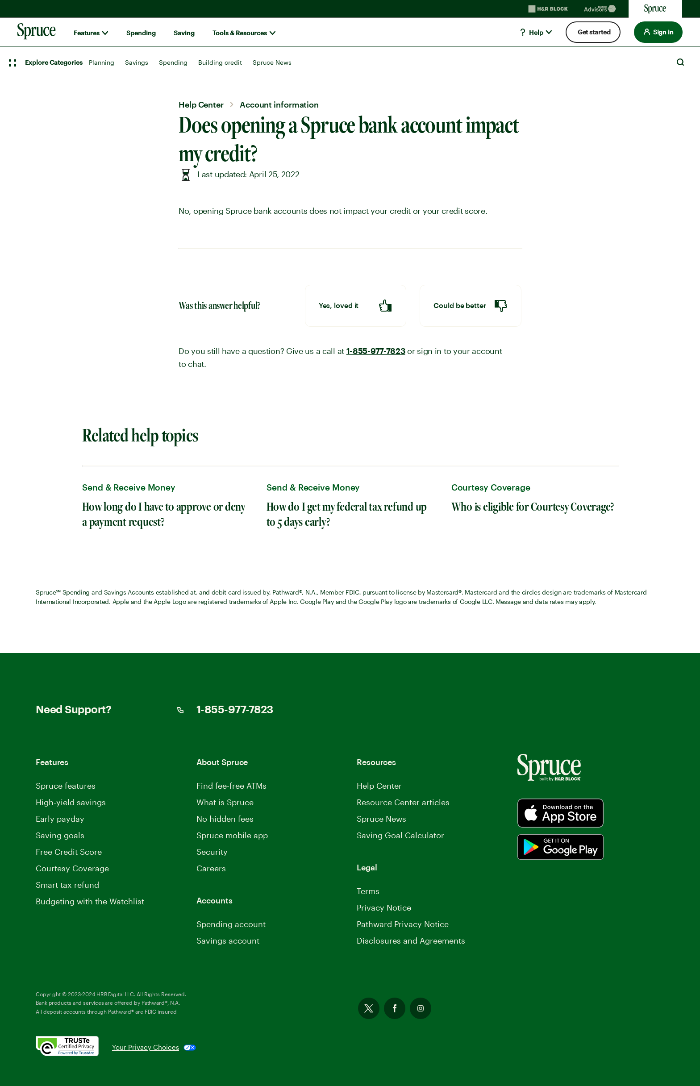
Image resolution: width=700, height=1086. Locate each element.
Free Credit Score (69, 852)
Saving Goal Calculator (400, 835)
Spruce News (272, 62)
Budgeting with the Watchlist (90, 901)
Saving (184, 33)
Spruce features (66, 786)
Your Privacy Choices (145, 1047)
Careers (211, 868)
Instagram (420, 1008)
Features (87, 33)
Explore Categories (54, 62)
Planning (101, 62)
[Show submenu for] (105, 33)
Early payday (60, 819)
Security (212, 852)
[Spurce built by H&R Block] (560, 813)
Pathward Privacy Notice (403, 924)
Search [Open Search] (680, 62)
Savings (136, 62)
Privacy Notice (384, 907)
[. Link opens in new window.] (74, 1047)
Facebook (394, 1008)
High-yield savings (71, 802)
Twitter (368, 1008)
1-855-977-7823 (375, 351)
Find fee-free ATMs (231, 786)
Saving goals (60, 835)
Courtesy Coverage (72, 868)
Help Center (379, 786)
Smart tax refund (67, 885)
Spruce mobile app (232, 835)
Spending (141, 33)
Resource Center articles (403, 802)
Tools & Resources (239, 33)
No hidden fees (225, 819)
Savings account (227, 940)
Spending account (231, 924)
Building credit (220, 62)
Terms (368, 891)
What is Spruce (225, 802)
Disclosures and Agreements (411, 940)
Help (530, 32)
